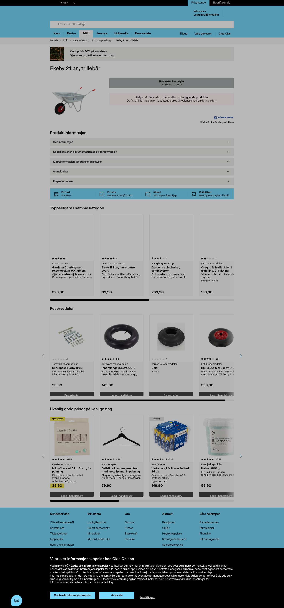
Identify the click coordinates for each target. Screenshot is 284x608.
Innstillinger (147, 597)
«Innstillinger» (91, 579)
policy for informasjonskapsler (85, 569)
